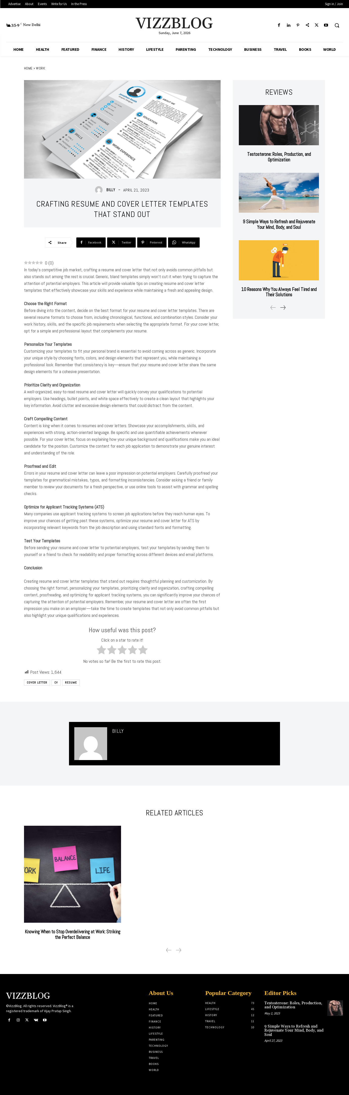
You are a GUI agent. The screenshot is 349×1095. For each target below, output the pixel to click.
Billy (110, 190)
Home (28, 68)
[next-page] (283, 307)
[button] (337, 25)
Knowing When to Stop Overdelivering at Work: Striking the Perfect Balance (72, 934)
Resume (71, 682)
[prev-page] (273, 307)
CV (56, 682)
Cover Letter (37, 682)
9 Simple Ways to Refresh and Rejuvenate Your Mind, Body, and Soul (279, 224)
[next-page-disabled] (178, 950)
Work (40, 68)
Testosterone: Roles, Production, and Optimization (278, 157)
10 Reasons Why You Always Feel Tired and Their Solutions (279, 292)
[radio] (101, 650)
